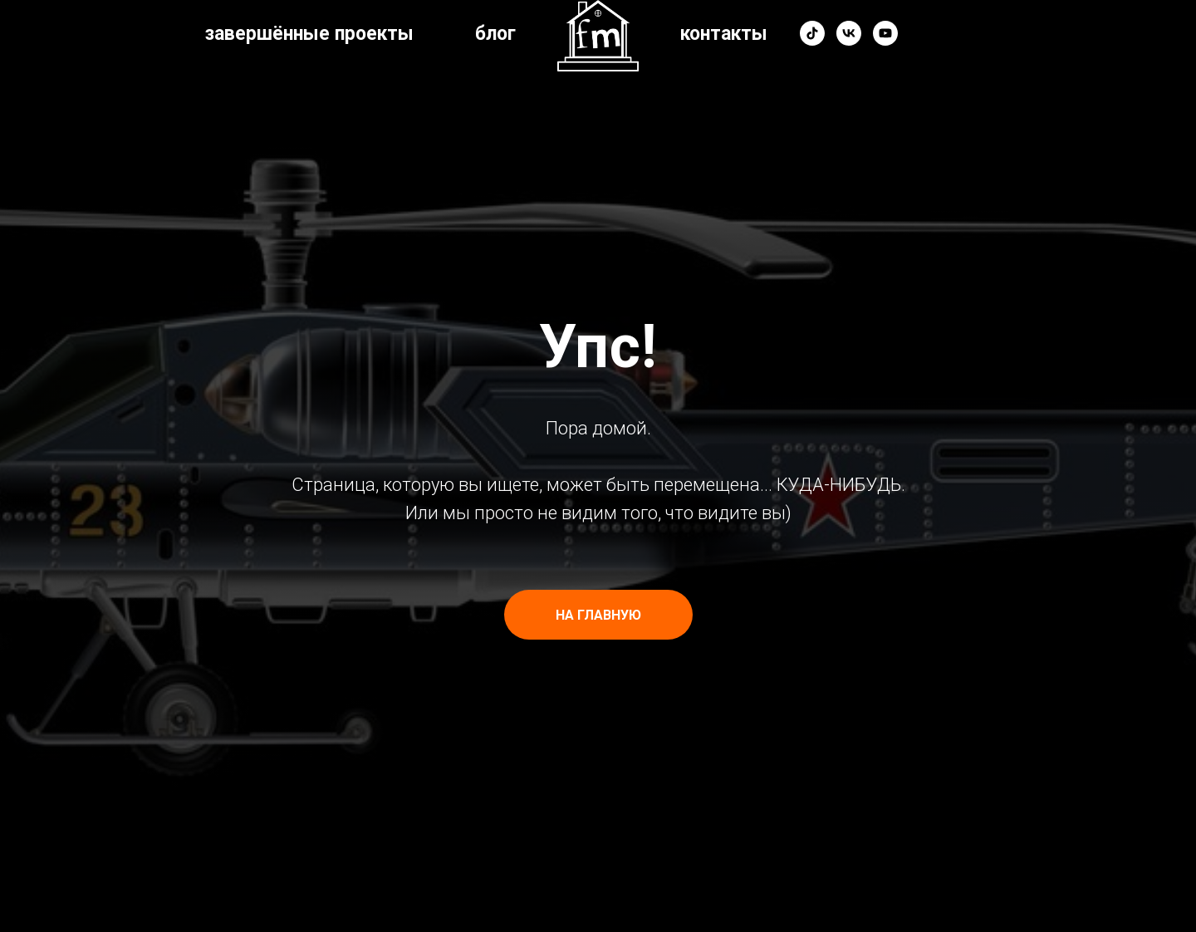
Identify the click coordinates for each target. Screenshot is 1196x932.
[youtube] (885, 33)
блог (495, 33)
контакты (723, 33)
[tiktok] (812, 33)
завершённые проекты (309, 33)
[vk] (848, 33)
